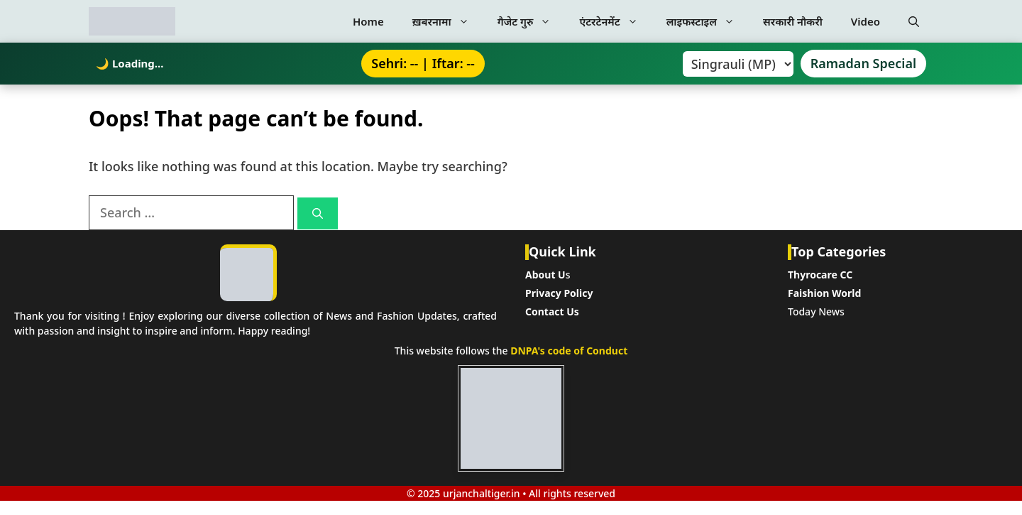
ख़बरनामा (447, 21)
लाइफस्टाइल (707, 21)
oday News (819, 311)
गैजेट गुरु (532, 21)
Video (865, 21)
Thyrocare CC (820, 274)
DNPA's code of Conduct (568, 350)
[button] (913, 21)
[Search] (317, 213)
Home (368, 21)
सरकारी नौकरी (793, 21)
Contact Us (552, 311)
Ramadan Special (863, 63)
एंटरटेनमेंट (615, 21)
